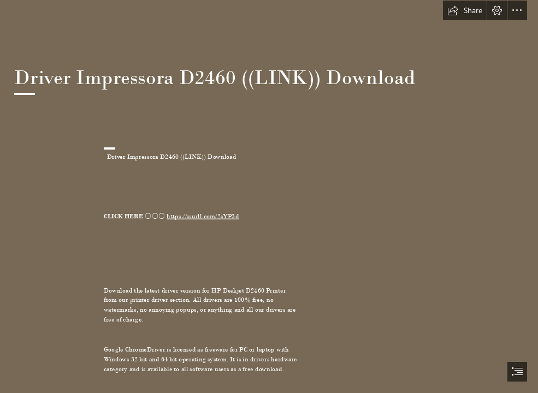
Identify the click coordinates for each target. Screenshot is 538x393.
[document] (269, 196)
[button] (465, 10)
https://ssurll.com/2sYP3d (203, 216)
